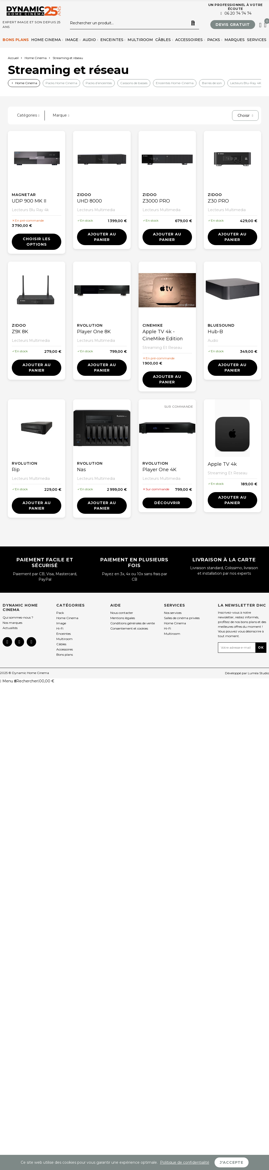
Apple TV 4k (222, 464)
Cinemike (152, 325)
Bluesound (221, 325)
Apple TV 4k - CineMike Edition (162, 335)
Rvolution (90, 325)
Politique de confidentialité (184, 1162)
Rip (16, 469)
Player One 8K (94, 332)
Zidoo (84, 194)
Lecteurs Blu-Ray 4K (245, 83)
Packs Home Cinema (61, 83)
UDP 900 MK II (29, 201)
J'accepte (231, 1162)
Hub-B (215, 332)
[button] (232, 24)
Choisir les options (37, 242)
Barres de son (212, 83)
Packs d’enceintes (99, 83)
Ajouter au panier (102, 237)
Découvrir (167, 502)
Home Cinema (26, 83)
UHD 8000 (89, 201)
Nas (81, 469)
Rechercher (193, 23)
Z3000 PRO (156, 201)
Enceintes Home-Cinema (175, 83)
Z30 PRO (218, 201)
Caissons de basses (133, 83)
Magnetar (24, 194)
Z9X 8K (20, 332)
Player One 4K (159, 469)
